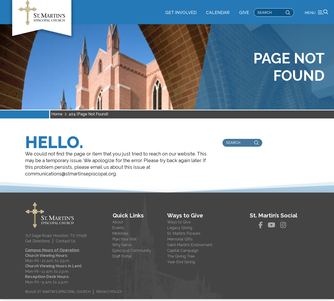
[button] (316, 13)
